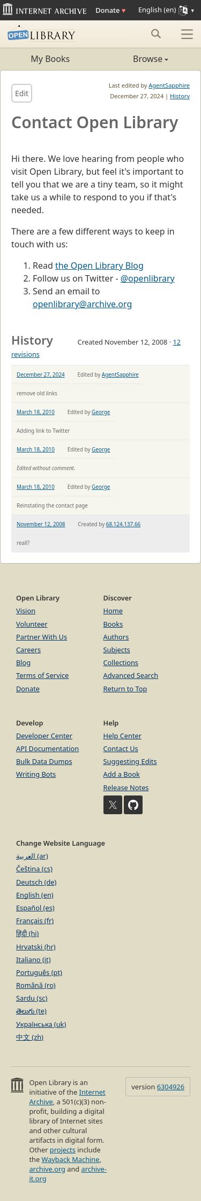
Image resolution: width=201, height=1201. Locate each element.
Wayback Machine (71, 1159)
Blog (23, 662)
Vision (25, 610)
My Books (50, 59)
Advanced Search (131, 675)
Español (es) (35, 908)
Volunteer (32, 624)
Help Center (122, 735)
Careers (28, 649)
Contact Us (120, 748)
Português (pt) (39, 972)
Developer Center (44, 735)
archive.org (47, 1169)
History (180, 96)
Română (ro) (36, 985)
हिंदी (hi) (27, 933)
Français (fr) (35, 920)
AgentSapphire (169, 85)
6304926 (170, 1086)
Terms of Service (42, 675)
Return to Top (125, 688)
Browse (135, 59)
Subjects (116, 649)
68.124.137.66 (123, 524)
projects (63, 1150)
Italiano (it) (33, 959)
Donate (110, 10)
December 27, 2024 (41, 374)
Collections (121, 662)
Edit (21, 93)
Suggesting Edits (130, 761)
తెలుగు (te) (31, 1011)
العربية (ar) (32, 856)
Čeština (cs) (34, 869)
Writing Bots (36, 774)
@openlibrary (148, 278)
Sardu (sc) (31, 998)
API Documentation (47, 748)
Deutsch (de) (36, 882)
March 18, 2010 (36, 412)
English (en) (35, 895)
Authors (116, 637)
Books (113, 624)
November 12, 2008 (41, 524)
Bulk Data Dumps (44, 761)
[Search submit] (155, 33)
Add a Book (121, 774)
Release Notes (126, 787)
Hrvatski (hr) (36, 947)
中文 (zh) (29, 1037)
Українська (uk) (41, 1024)
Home (113, 610)
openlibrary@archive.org (82, 304)
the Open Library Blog (99, 265)
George (101, 412)
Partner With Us (41, 637)
